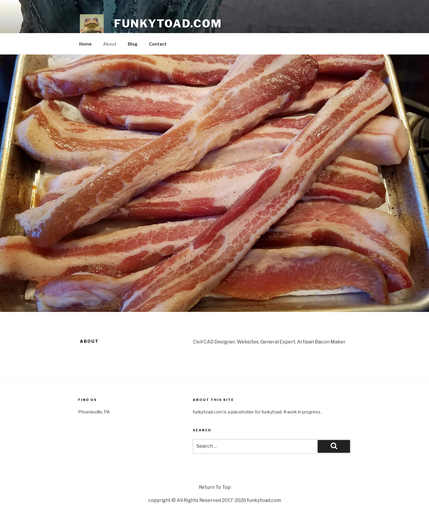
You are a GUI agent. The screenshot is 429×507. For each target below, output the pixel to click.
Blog (133, 43)
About (109, 43)
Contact (158, 43)
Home (85, 43)
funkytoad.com (168, 23)
